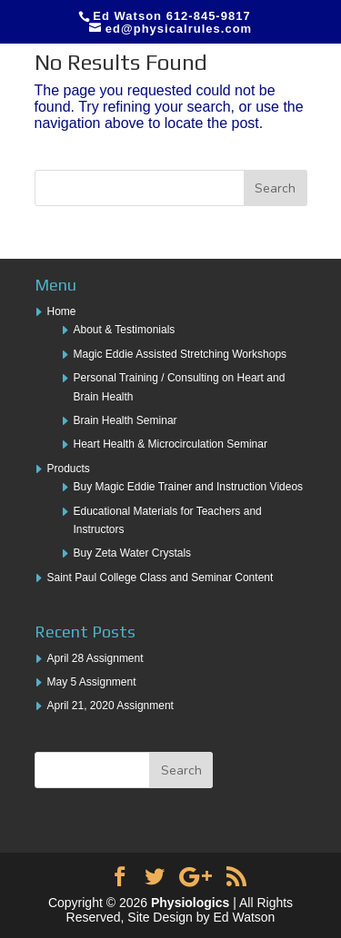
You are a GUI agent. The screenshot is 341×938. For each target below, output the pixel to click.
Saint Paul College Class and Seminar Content (160, 577)
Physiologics (190, 902)
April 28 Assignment (95, 658)
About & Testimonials (125, 329)
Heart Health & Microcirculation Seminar (170, 444)
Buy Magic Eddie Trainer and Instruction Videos (189, 486)
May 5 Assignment (91, 682)
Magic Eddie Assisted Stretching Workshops (180, 354)
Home (61, 311)
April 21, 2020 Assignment (110, 705)
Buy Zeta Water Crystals (133, 553)
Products (68, 468)
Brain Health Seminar (125, 420)
